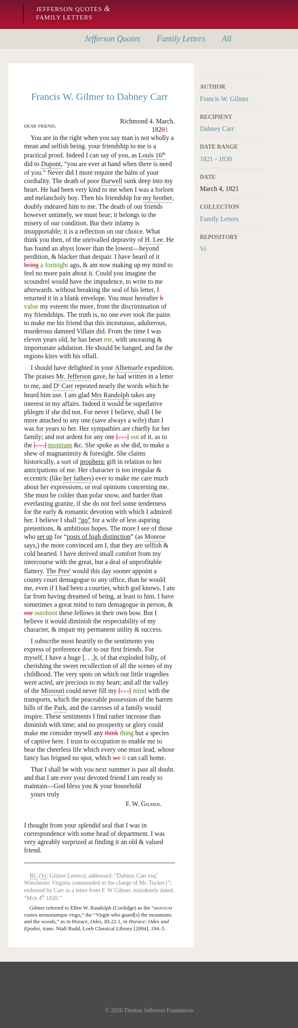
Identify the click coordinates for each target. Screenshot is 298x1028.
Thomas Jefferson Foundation (158, 1010)
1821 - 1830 (216, 158)
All (226, 38)
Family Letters (219, 218)
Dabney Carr (217, 128)
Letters (181, 38)
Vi (203, 248)
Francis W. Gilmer (224, 98)
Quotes (112, 38)
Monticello (9, 14)
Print (260, 68)
